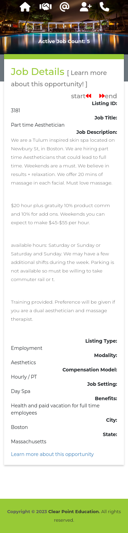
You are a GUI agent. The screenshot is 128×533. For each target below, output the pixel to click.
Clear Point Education (73, 511)
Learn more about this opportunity (52, 454)
